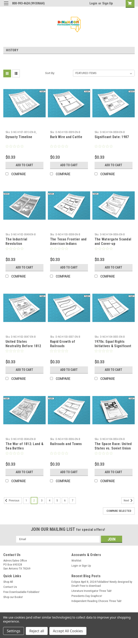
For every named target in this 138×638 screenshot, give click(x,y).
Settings (13, 630)
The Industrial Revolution (16, 241)
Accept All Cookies (68, 630)
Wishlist (76, 560)
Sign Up (107, 3)
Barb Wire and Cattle (66, 137)
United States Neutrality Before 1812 (23, 343)
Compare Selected (118, 510)
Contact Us (10, 586)
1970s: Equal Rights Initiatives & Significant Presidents (113, 345)
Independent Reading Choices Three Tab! (96, 601)
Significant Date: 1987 (112, 137)
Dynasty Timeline (19, 137)
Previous (11, 500)
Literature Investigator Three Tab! (91, 590)
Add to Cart (24, 165)
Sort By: (50, 73)
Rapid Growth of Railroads (62, 343)
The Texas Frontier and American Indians (68, 241)
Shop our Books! (13, 597)
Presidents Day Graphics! (86, 596)
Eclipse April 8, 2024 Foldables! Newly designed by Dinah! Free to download (101, 583)
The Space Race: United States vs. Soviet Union (113, 446)
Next (129, 500)
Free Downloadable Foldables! (21, 592)
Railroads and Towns (66, 444)
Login (93, 3)
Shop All (8, 581)
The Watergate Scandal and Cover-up (113, 241)
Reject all (36, 630)
